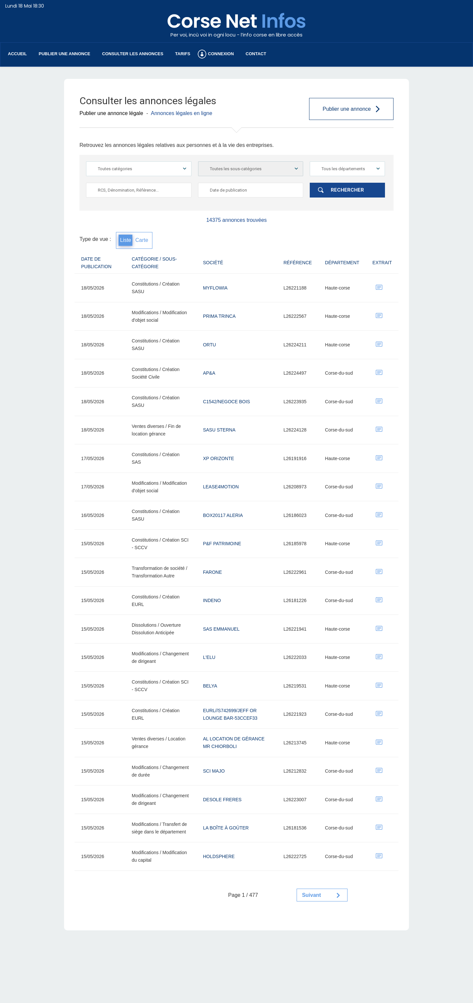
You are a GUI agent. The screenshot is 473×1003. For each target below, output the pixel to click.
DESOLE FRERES (222, 799)
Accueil (17, 53)
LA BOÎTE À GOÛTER (226, 827)
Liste (125, 240)
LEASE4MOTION (221, 486)
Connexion (221, 53)
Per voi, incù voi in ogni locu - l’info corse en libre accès (236, 34)
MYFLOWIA (215, 288)
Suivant (311, 895)
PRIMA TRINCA (219, 316)
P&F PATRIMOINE (222, 543)
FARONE (212, 572)
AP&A (209, 373)
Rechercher (347, 190)
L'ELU (209, 657)
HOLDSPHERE (219, 856)
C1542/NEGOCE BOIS (226, 401)
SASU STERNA (219, 429)
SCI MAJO (214, 771)
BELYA (210, 685)
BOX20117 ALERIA (223, 515)
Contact (256, 53)
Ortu (209, 344)
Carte (141, 240)
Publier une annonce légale (111, 113)
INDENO (212, 600)
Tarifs (182, 53)
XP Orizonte (218, 458)
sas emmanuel (221, 629)
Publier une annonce (64, 53)
